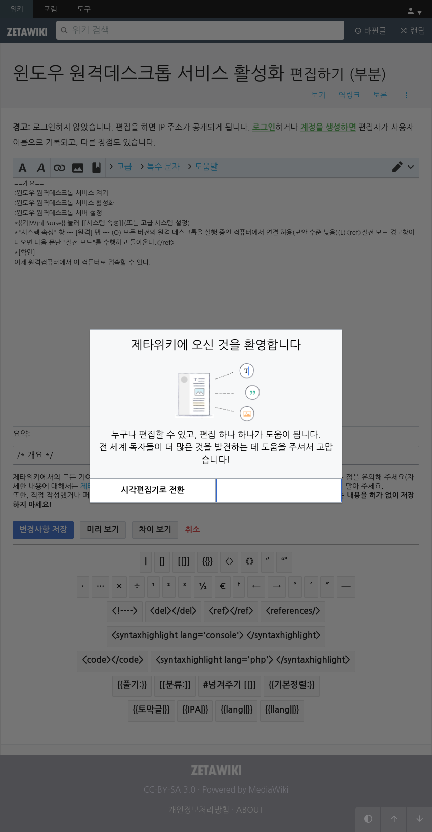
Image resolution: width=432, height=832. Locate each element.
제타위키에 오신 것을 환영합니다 (216, 345)
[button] (152, 490)
